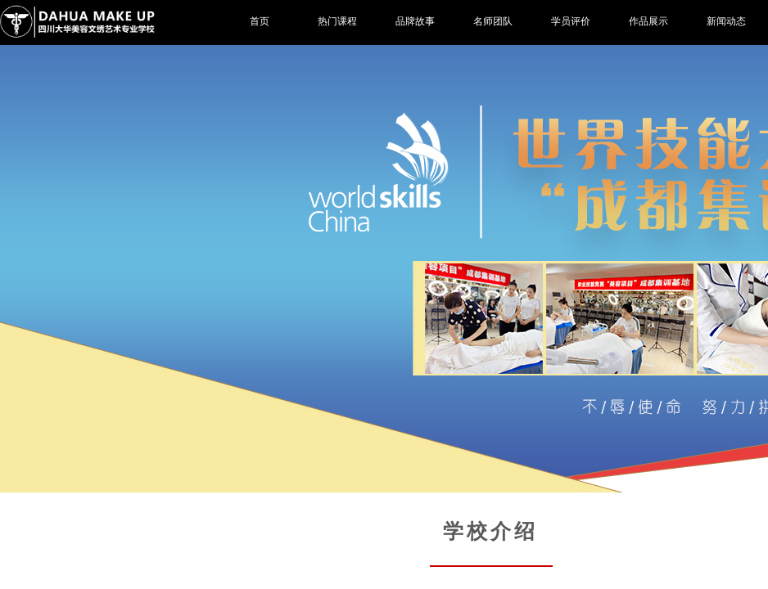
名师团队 (493, 21)
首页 (259, 21)
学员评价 (570, 21)
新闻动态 (726, 21)
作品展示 (648, 21)
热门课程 (337, 21)
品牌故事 (415, 21)
